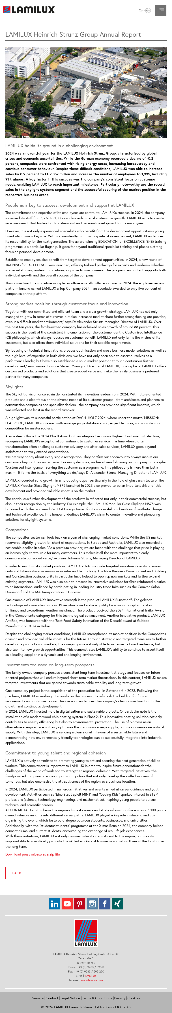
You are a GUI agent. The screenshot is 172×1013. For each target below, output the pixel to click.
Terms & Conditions (97, 998)
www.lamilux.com (92, 980)
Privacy (119, 998)
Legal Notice (70, 998)
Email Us (90, 976)
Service (37, 998)
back (16, 873)
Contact (144, 10)
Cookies (133, 998)
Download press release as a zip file (32, 854)
